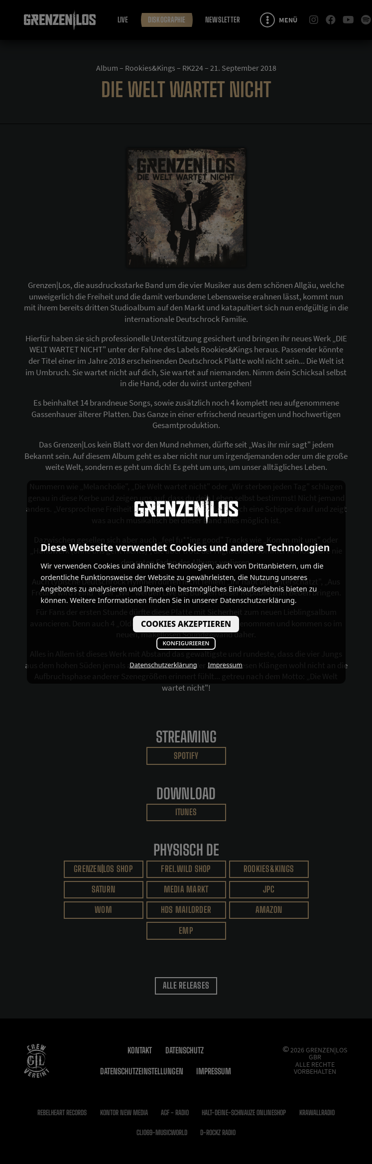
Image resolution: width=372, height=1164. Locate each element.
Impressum (225, 664)
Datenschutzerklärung (163, 664)
